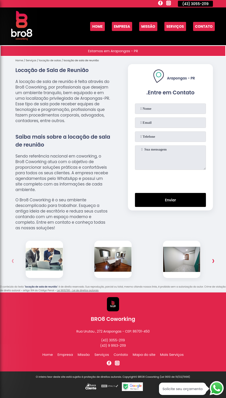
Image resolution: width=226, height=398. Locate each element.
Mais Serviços (172, 354)
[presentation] (170, 180)
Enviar (170, 200)
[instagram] (168, 4)
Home (97, 26)
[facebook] (160, 4)
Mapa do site (144, 354)
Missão (148, 26)
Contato (204, 26)
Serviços (175, 26)
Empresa (122, 26)
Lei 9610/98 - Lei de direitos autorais (78, 290)
